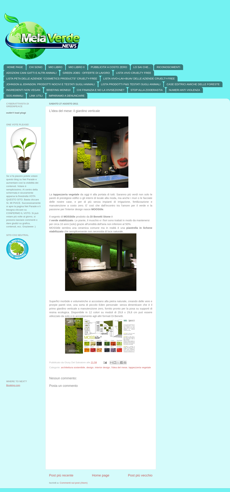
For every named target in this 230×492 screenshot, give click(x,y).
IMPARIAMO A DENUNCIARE (67, 95)
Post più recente (61, 475)
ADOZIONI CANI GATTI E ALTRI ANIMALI (31, 72)
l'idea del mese (119, 367)
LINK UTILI (36, 95)
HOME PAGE (15, 67)
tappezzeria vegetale (140, 367)
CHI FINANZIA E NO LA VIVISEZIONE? (100, 89)
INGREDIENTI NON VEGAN (23, 89)
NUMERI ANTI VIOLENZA (184, 89)
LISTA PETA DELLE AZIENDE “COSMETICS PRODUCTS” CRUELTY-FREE (51, 78)
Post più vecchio (140, 475)
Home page (100, 475)
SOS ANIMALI (14, 95)
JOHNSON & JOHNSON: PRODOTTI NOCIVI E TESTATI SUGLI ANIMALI (50, 84)
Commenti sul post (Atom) (74, 482)
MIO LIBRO (55, 67)
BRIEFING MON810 (59, 89)
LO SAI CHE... (142, 67)
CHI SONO (35, 67)
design (90, 367)
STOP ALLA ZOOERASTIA (147, 89)
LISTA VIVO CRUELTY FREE (133, 72)
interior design (102, 367)
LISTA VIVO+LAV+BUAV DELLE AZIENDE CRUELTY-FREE (139, 78)
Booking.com (13, 385)
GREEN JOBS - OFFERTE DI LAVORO (86, 72)
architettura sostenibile (73, 367)
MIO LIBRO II (76, 67)
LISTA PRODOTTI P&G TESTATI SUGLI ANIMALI (130, 84)
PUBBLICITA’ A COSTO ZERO (109, 67)
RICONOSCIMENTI (168, 67)
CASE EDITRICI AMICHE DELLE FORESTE (193, 84)
